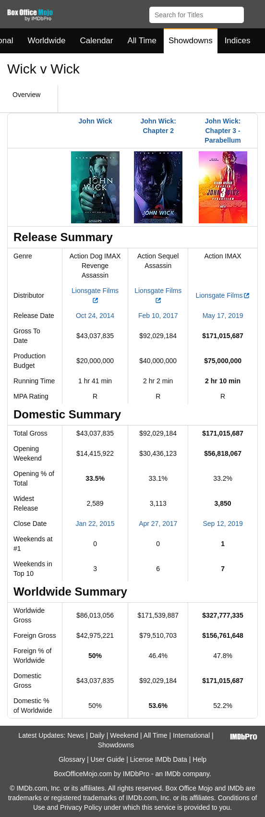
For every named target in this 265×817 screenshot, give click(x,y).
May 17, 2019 (223, 315)
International (191, 735)
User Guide (108, 759)
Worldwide (46, 40)
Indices (238, 40)
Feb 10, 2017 (158, 315)
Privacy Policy (81, 807)
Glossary (72, 759)
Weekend (124, 735)
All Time (142, 40)
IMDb (173, 774)
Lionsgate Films (223, 295)
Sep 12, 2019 (222, 523)
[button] (253, 13)
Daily (97, 735)
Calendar (96, 40)
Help (199, 759)
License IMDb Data (158, 759)
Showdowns (191, 40)
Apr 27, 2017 (158, 523)
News (75, 735)
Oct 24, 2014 (95, 315)
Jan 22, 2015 (95, 523)
